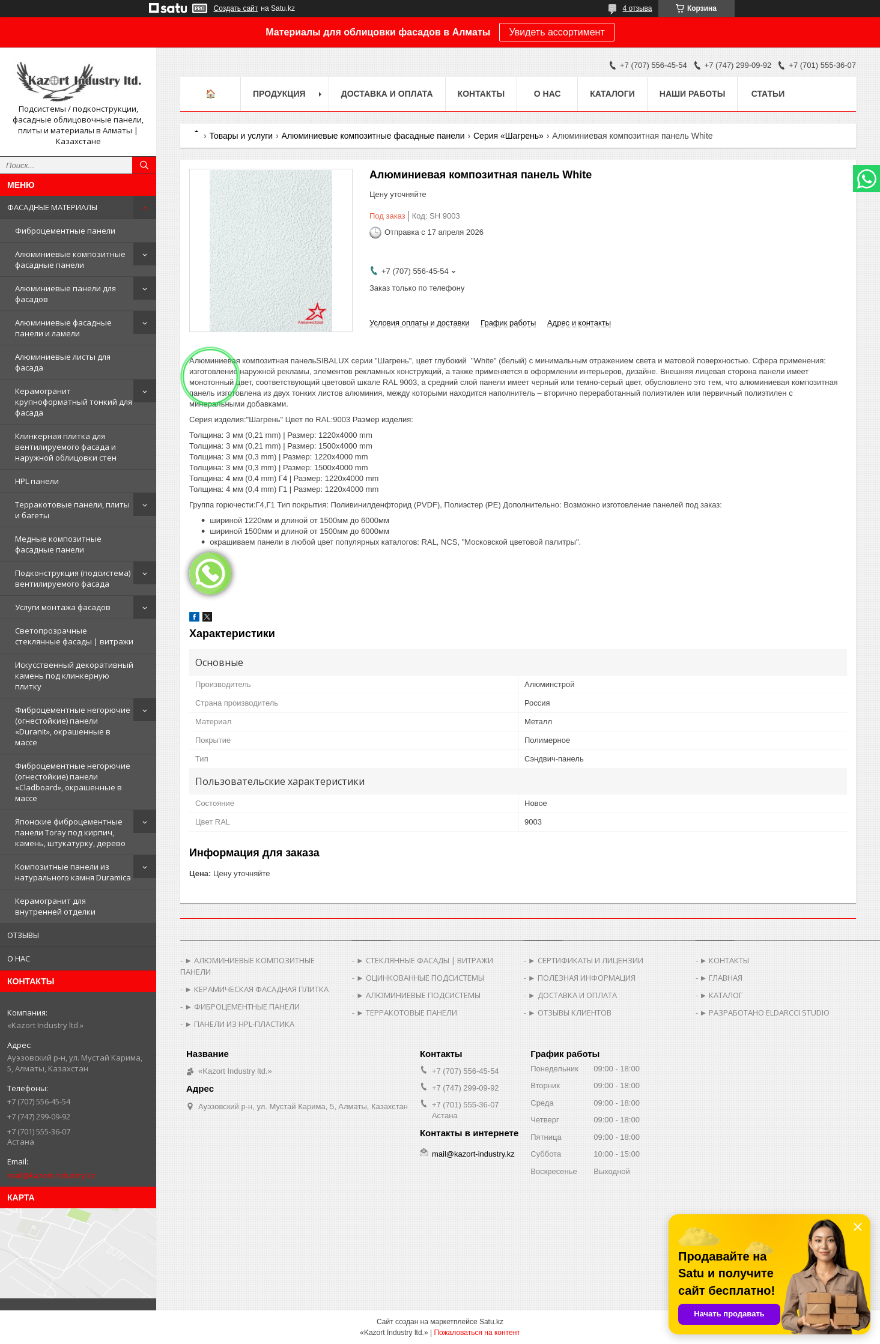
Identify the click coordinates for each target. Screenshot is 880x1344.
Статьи (768, 93)
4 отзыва (637, 8)
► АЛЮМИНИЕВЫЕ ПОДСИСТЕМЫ (418, 995)
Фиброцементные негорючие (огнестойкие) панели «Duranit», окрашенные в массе (72, 726)
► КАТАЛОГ (721, 995)
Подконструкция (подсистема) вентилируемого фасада (72, 578)
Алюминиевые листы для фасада (63, 362)
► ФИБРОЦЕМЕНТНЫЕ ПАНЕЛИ (242, 1006)
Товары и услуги (241, 136)
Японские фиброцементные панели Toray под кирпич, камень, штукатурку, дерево (70, 832)
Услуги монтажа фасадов (63, 607)
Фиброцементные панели (65, 230)
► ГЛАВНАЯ (721, 977)
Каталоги (612, 93)
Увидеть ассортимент (556, 32)
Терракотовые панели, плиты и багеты (72, 510)
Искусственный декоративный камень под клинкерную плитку (74, 675)
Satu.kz (491, 1322)
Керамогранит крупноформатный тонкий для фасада (73, 402)
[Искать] (144, 165)
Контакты (481, 93)
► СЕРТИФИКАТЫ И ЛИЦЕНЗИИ (585, 960)
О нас (547, 93)
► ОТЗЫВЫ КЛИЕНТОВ (569, 1012)
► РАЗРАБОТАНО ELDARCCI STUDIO (765, 1012)
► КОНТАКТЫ (725, 960)
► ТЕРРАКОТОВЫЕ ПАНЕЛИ (406, 1012)
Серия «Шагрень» (508, 136)
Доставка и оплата (387, 93)
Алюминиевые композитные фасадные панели (70, 259)
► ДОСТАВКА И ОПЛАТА (572, 995)
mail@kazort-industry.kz (51, 1175)
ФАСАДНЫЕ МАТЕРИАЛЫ (52, 207)
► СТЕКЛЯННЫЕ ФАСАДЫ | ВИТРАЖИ (424, 960)
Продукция (279, 93)
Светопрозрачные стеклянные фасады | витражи (74, 636)
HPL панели (37, 481)
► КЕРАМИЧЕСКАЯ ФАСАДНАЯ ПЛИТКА (256, 989)
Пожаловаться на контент (477, 1332)
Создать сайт (236, 8)
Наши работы (693, 93)
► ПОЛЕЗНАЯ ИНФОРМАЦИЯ (582, 977)
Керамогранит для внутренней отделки (55, 906)
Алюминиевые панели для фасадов (65, 293)
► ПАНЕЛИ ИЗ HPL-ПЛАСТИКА (239, 1024)
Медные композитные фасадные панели (58, 544)
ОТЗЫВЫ (23, 935)
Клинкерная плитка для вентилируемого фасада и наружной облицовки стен (66, 447)
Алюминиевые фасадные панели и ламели (63, 328)
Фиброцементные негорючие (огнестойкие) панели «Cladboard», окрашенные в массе (72, 782)
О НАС (18, 958)
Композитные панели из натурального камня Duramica (73, 872)
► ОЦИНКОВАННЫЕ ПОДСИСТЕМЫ (420, 977)
